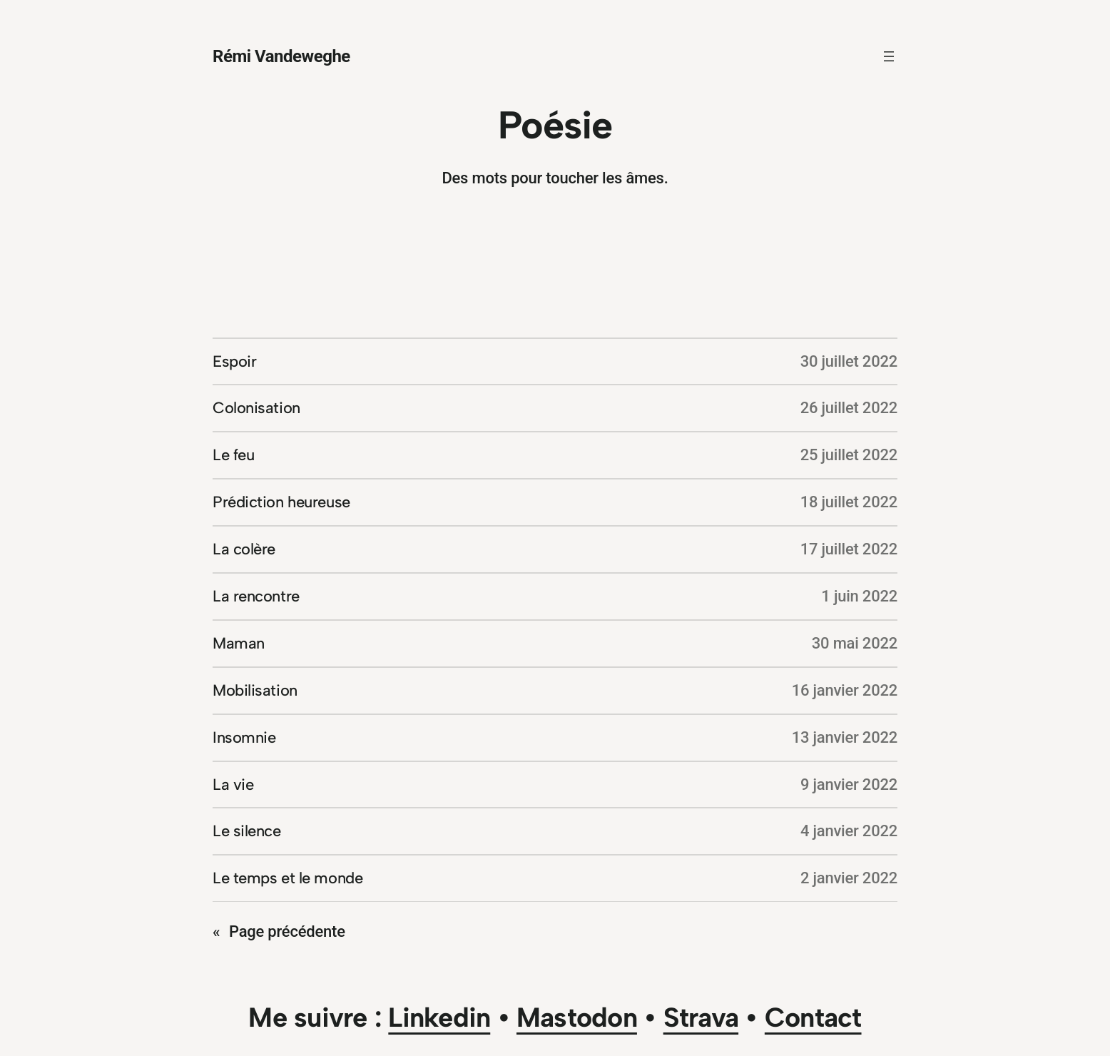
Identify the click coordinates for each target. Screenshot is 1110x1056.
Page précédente (279, 931)
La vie (233, 784)
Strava (700, 1017)
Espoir (234, 361)
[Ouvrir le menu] (888, 56)
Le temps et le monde (287, 878)
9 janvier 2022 (848, 784)
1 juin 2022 (859, 596)
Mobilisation (255, 690)
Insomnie (244, 737)
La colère (244, 549)
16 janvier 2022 (844, 690)
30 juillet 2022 (848, 361)
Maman (239, 643)
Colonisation (256, 407)
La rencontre (256, 596)
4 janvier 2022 (848, 831)
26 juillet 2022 (848, 408)
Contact (813, 1017)
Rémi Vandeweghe (281, 56)
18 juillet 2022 (848, 502)
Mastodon (576, 1017)
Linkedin (439, 1017)
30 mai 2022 (854, 643)
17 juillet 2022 (848, 549)
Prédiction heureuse (281, 502)
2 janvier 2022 (848, 878)
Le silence (247, 831)
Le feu (233, 454)
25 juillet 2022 (848, 455)
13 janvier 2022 (844, 737)
